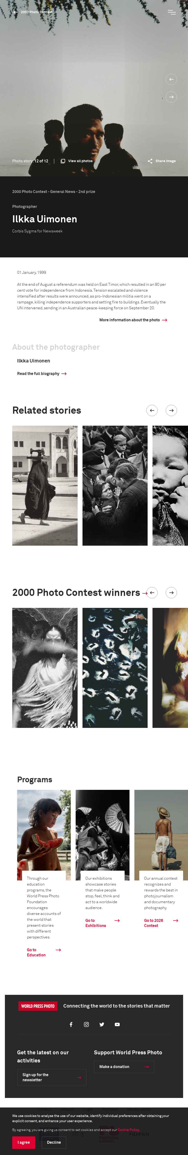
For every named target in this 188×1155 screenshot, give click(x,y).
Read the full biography (38, 374)
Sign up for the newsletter (35, 1077)
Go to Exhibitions (95, 923)
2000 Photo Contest (36, 12)
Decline (54, 1142)
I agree (24, 1142)
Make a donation (114, 1067)
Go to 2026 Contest (153, 923)
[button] (152, 410)
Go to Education (36, 952)
